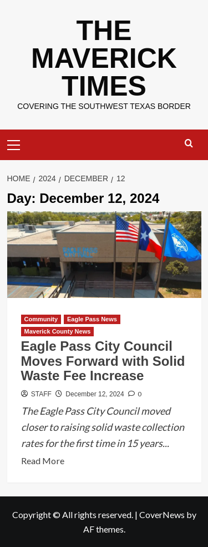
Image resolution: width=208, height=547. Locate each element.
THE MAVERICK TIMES (104, 58)
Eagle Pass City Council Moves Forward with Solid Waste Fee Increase (103, 361)
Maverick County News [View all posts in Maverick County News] (57, 331)
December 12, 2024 (94, 394)
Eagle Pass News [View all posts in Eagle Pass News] (92, 319)
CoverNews (162, 514)
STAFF (41, 394)
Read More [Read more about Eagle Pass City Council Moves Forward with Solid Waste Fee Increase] (42, 461)
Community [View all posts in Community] (41, 319)
